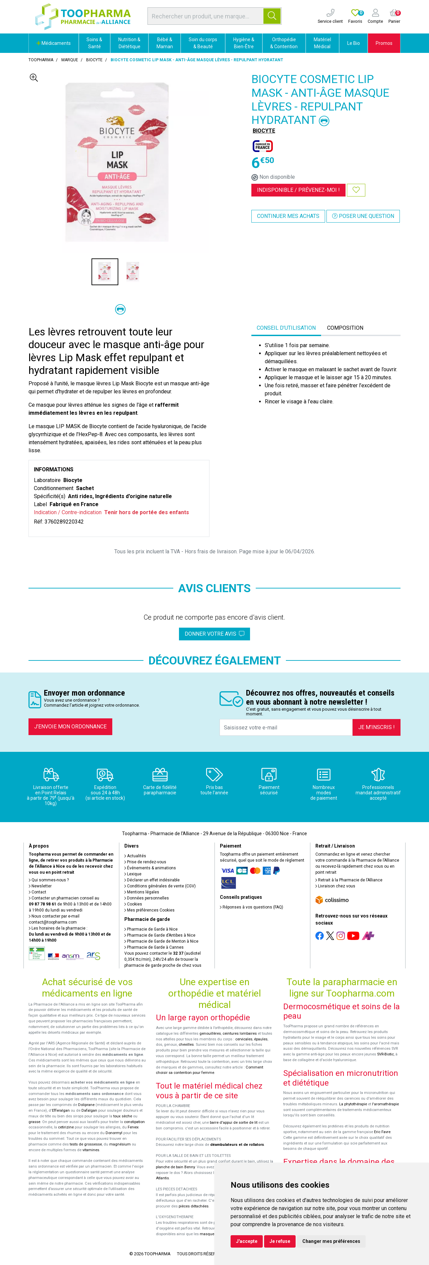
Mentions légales (141, 892)
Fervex (133, 1127)
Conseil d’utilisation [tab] (286, 328)
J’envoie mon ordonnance (70, 726)
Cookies (133, 904)
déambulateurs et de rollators (237, 1144)
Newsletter (40, 886)
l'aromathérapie (385, 1104)
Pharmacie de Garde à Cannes (154, 947)
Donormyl (114, 1133)
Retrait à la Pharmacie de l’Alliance (348, 880)
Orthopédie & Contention (284, 43)
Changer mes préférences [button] (331, 1241)
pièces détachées (193, 1206)
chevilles (186, 1044)
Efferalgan (61, 1110)
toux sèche (122, 1116)
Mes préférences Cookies (149, 910)
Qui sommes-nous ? (49, 880)
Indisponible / (298, 190)
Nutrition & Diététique (129, 43)
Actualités (135, 856)
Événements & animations (150, 868)
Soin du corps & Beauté (203, 43)
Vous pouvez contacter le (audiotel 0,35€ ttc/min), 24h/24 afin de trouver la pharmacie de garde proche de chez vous (162, 959)
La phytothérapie (353, 1104)
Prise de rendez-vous (145, 862)
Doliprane (86, 1105)
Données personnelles (146, 898)
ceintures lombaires (240, 1033)
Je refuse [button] (279, 1241)
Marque (69, 60)
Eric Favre (382, 1132)
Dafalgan (89, 1110)
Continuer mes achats (288, 216)
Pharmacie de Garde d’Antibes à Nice (159, 935)
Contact (37, 892)
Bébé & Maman (165, 43)
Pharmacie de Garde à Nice (151, 929)
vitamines (90, 1150)
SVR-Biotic (385, 1054)
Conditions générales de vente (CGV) (160, 886)
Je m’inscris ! (376, 727)
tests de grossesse (86, 1144)
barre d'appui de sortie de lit (233, 1122)
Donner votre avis (214, 634)
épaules (260, 1039)
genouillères (210, 1033)
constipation (134, 1122)
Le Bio (353, 43)
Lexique (132, 874)
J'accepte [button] (246, 1241)
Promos (384, 43)
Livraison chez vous (335, 886)
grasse (34, 1122)
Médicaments (54, 43)
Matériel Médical (322, 43)
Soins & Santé (94, 43)
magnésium (120, 1144)
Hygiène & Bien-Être (243, 43)
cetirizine (66, 1127)
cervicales (243, 1039)
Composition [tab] (345, 328)
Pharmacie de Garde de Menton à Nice (161, 941)
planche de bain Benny (175, 1167)
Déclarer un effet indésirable (152, 880)
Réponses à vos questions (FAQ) (251, 907)
